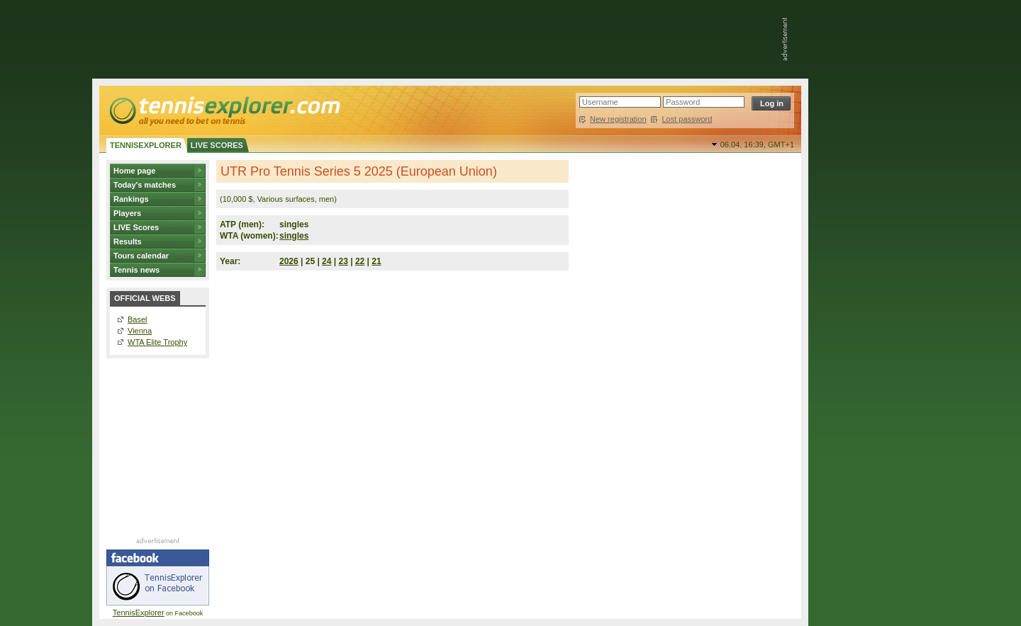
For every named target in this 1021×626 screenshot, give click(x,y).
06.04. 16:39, (757, 144)
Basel (137, 319)
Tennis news (136, 270)
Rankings (131, 199)
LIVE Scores (136, 227)
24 (326, 261)
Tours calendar (141, 255)
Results (127, 241)
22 (359, 261)
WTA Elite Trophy (157, 342)
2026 (289, 261)
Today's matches (144, 185)
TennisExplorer (138, 612)
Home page (134, 170)
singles (293, 236)
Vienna (140, 330)
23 (343, 261)
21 (376, 261)
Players (127, 213)
